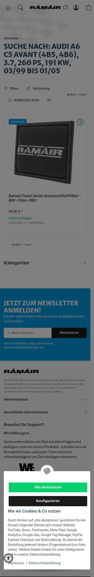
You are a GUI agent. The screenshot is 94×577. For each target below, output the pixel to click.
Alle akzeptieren (47, 487)
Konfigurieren (48, 501)
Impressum (16, 563)
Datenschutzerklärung (44, 563)
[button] (8, 558)
